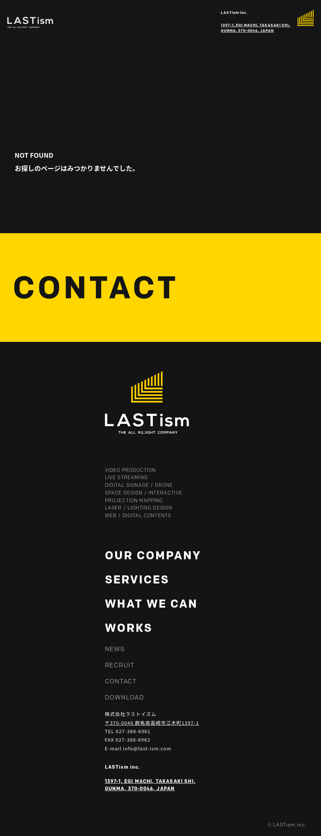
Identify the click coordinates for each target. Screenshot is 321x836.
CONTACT (121, 681)
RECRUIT (120, 665)
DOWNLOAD (124, 697)
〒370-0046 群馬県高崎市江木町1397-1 (152, 722)
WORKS (128, 628)
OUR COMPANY (153, 555)
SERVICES (137, 579)
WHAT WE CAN (151, 604)
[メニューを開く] (306, 18)
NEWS (115, 649)
